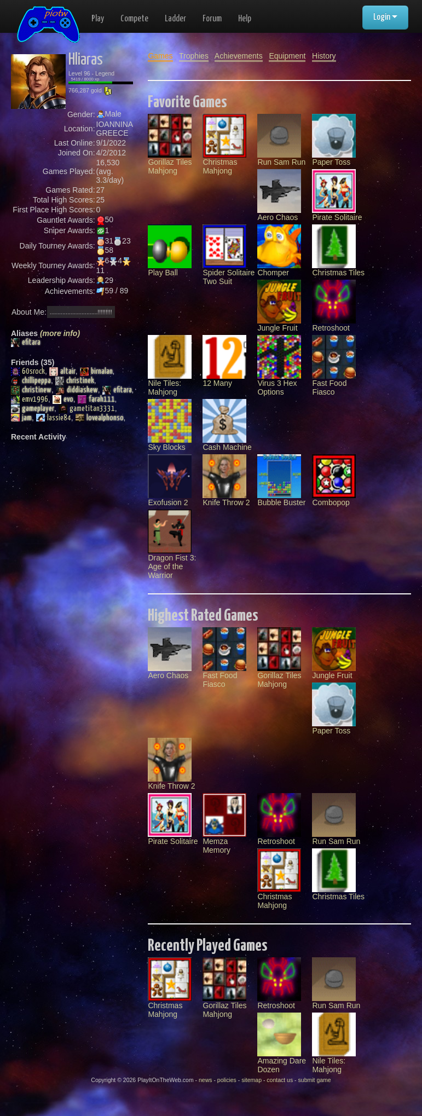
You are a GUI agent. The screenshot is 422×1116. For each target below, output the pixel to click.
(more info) (60, 333)
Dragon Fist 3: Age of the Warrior (172, 553)
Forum (212, 19)
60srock (28, 371)
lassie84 (53, 418)
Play (97, 19)
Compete (134, 19)
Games (160, 55)
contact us (280, 1080)
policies (226, 1080)
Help (244, 19)
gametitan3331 (87, 408)
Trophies (194, 55)
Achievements (239, 55)
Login (385, 17)
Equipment (287, 55)
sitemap (251, 1080)
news (205, 1080)
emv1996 (29, 399)
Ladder (175, 19)
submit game (314, 1080)
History (324, 55)
